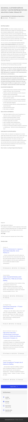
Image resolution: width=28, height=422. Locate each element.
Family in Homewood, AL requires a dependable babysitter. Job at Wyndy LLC (13, 250)
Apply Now (14, 386)
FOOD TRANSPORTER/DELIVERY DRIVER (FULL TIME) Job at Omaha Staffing (12, 278)
